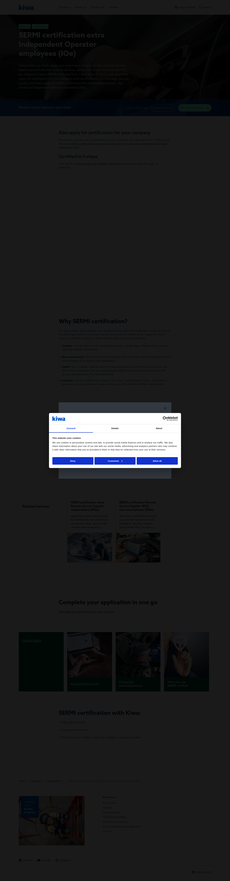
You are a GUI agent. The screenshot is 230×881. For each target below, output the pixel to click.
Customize (115, 461)
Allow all (157, 461)
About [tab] (159, 428)
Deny (73, 461)
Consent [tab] (71, 428)
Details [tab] (115, 428)
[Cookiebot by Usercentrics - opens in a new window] (165, 418)
